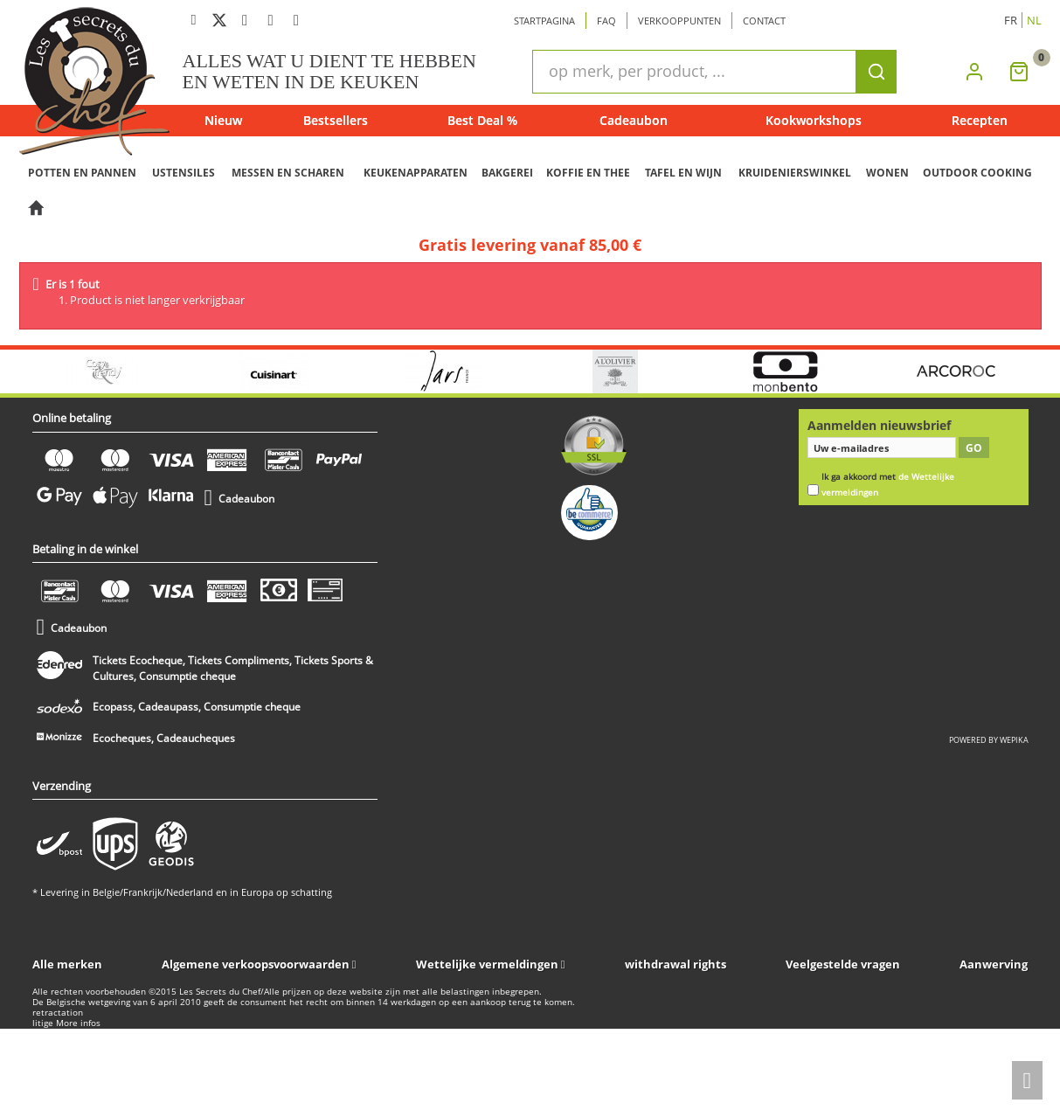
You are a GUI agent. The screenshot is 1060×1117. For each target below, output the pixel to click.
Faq (606, 20)
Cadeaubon (633, 120)
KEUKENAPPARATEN (416, 172)
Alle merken (67, 964)
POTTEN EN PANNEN (82, 172)
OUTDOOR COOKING (977, 172)
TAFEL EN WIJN (683, 172)
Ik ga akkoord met (887, 484)
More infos (78, 1023)
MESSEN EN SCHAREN (288, 172)
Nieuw (223, 120)
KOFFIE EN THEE (588, 172)
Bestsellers (335, 120)
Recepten (980, 120)
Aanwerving (994, 964)
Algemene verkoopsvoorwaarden (256, 964)
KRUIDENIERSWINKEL (794, 172)
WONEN (887, 172)
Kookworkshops (814, 120)
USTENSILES (183, 172)
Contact (764, 20)
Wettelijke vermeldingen (487, 964)
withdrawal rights (675, 964)
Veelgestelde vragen (843, 964)
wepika (1014, 740)
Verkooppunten (679, 20)
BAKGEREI (507, 172)
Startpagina (544, 20)
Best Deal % (482, 120)
